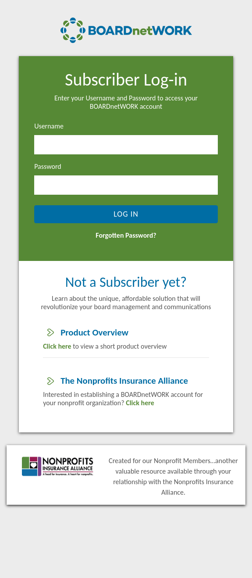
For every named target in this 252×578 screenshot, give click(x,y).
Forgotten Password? (126, 235)
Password (47, 166)
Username (49, 126)
